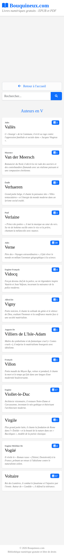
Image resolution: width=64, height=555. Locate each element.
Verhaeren (14, 186)
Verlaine (12, 217)
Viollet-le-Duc (17, 394)
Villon (10, 364)
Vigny (10, 304)
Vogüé (10, 450)
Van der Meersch (19, 157)
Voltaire (12, 476)
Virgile (11, 420)
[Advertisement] (32, 48)
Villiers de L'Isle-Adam (25, 334)
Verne (10, 247)
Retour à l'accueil (32, 86)
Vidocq (11, 274)
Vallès (10, 126)
